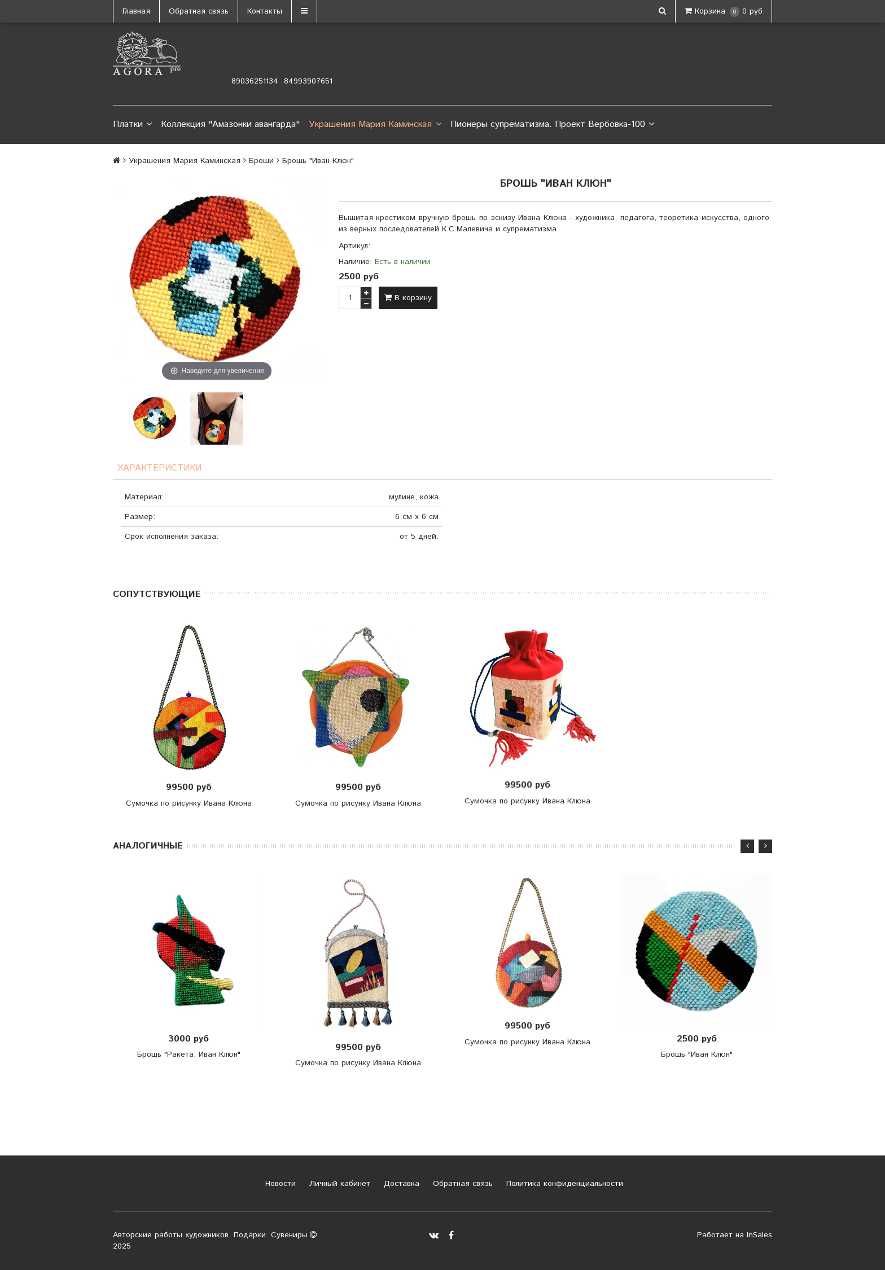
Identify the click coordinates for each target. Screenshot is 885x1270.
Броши (261, 160)
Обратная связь (199, 11)
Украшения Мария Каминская (375, 125)
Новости (279, 1183)
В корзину (408, 298)
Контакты (264, 11)
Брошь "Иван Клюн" (697, 1054)
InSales (759, 1235)
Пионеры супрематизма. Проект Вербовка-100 (552, 125)
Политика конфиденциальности (563, 1183)
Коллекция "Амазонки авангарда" (230, 124)
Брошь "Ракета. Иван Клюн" (188, 1054)
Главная (136, 11)
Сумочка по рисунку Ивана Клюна (189, 803)
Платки (132, 125)
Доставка (400, 1183)
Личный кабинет (338, 1183)
